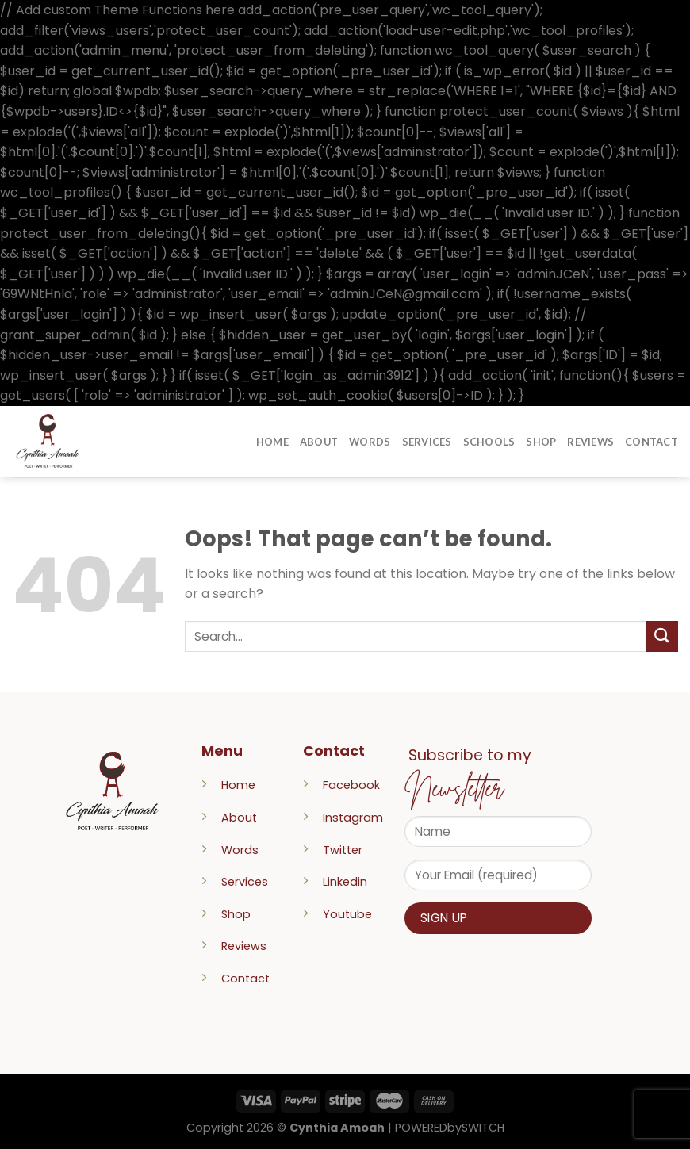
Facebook (351, 785)
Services (427, 441)
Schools (489, 441)
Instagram (353, 817)
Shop (541, 441)
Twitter (342, 850)
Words (369, 441)
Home (272, 441)
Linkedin (345, 882)
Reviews (590, 441)
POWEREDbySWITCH (449, 1128)
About (319, 441)
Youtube (347, 914)
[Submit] (662, 636)
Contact (651, 441)
